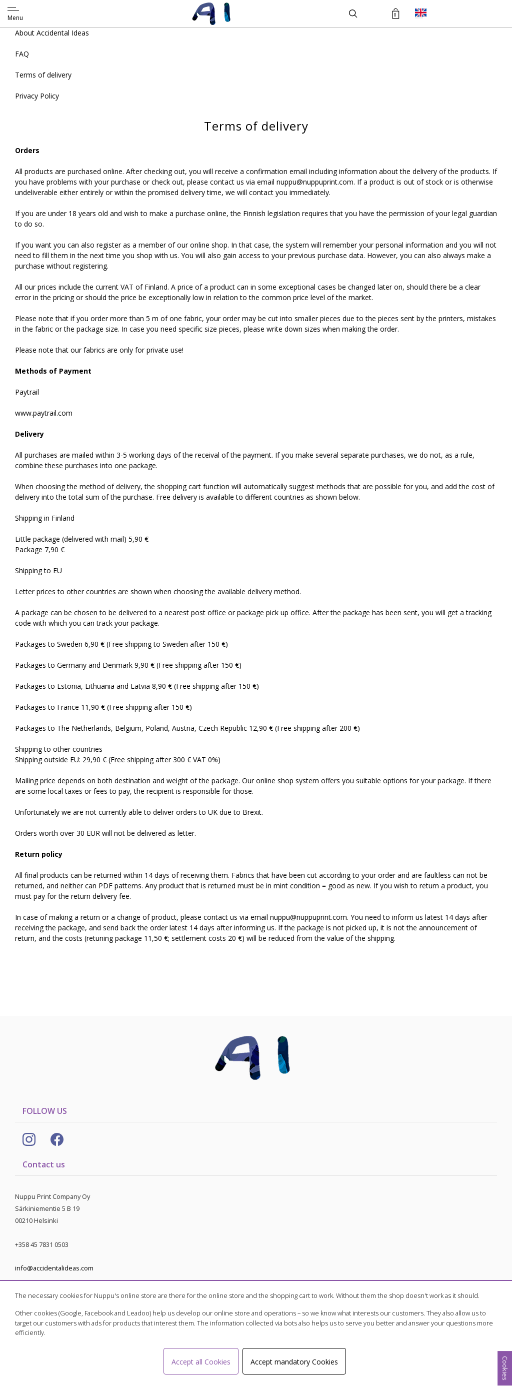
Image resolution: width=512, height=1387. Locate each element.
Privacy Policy (37, 96)
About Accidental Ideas (52, 33)
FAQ (22, 54)
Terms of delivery (43, 75)
